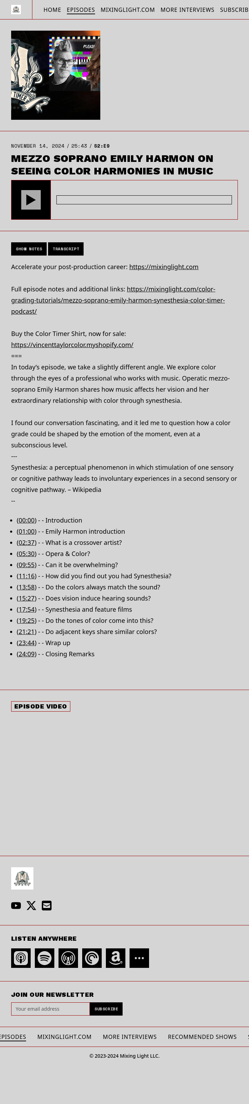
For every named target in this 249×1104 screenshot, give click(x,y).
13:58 (26, 587)
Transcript (66, 249)
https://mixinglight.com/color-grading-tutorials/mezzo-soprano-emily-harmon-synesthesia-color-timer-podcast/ (118, 300)
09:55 (26, 565)
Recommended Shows (202, 1037)
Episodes (81, 10)
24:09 (26, 654)
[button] (31, 200)
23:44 (26, 643)
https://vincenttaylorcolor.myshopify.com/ (72, 344)
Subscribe (106, 1009)
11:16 (26, 576)
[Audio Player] (124, 200)
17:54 (26, 609)
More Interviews (188, 10)
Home (52, 10)
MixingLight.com (128, 10)
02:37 (26, 542)
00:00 (26, 520)
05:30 (26, 553)
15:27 (26, 598)
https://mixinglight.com (164, 267)
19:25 (26, 620)
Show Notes (29, 249)
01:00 (26, 531)
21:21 (26, 631)
